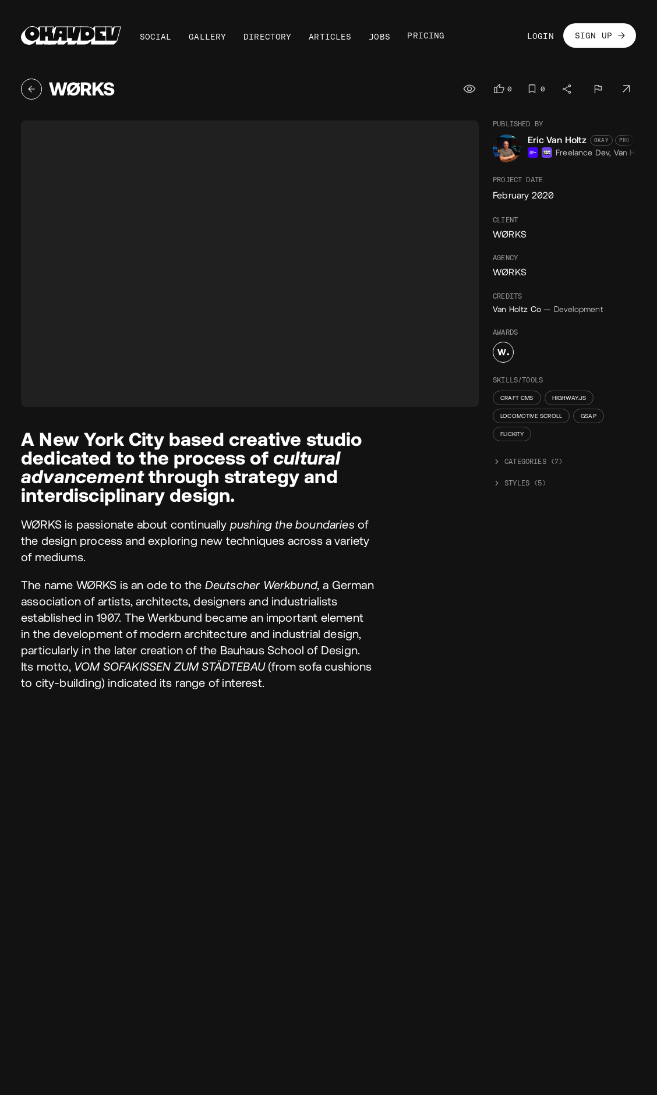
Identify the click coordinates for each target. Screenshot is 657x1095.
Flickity (512, 434)
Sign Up (601, 35)
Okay (601, 140)
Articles (330, 37)
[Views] (470, 89)
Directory (267, 37)
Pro (624, 140)
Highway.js (569, 398)
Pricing (425, 35)
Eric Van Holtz (557, 140)
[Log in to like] (502, 88)
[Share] (567, 89)
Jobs (379, 37)
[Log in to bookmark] (536, 88)
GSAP (588, 416)
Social (156, 37)
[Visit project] (626, 89)
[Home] (71, 35)
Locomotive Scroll (531, 416)
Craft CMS (517, 398)
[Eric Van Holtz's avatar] (507, 148)
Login (540, 36)
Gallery (207, 37)
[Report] (597, 89)
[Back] (31, 89)
